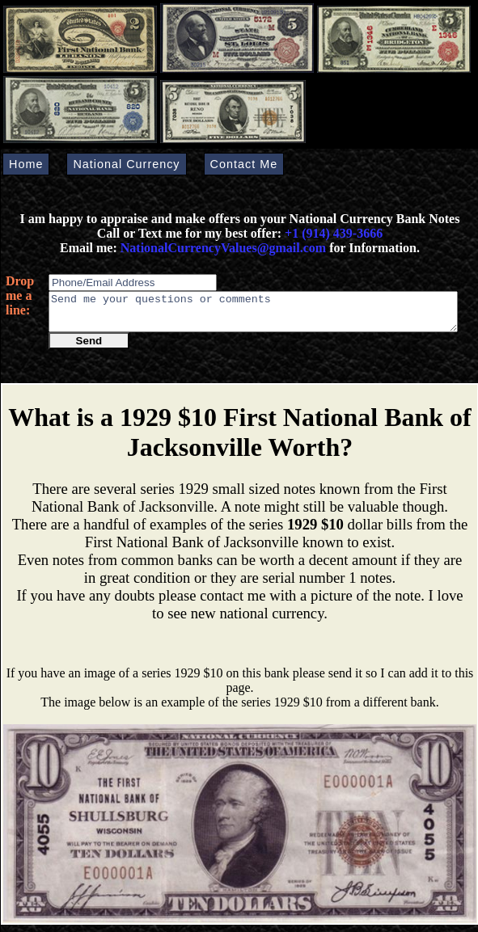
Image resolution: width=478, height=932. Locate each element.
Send (89, 348)
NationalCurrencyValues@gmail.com (221, 248)
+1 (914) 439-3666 (334, 233)
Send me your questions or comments (253, 315)
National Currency (126, 164)
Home (26, 164)
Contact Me (244, 164)
